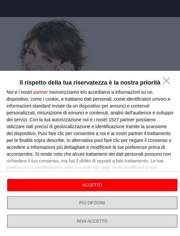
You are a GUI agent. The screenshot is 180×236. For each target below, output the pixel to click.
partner (40, 92)
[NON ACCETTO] (168, 82)
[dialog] (90, 153)
